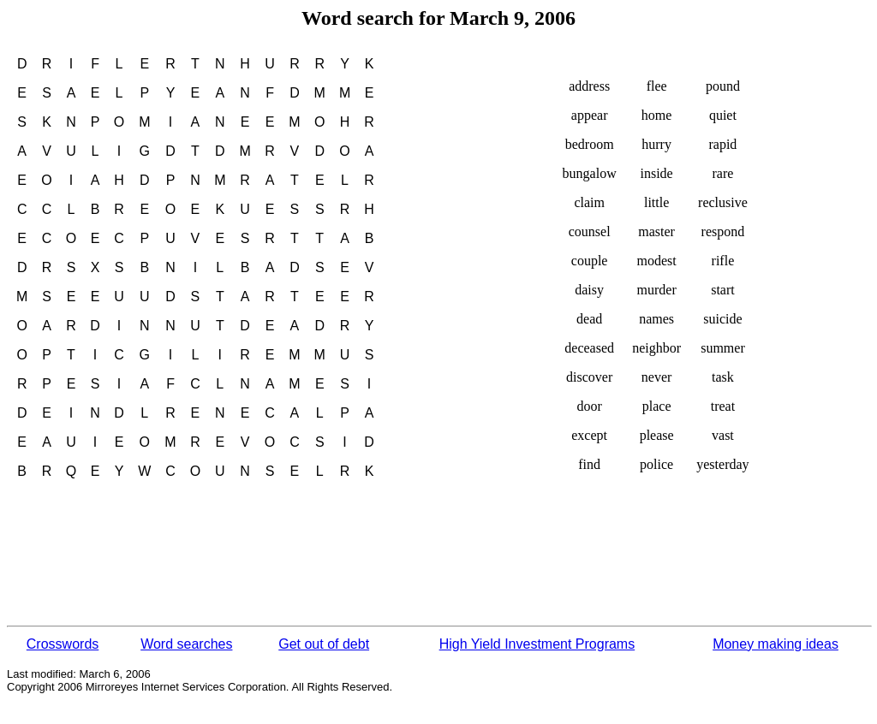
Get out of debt (323, 644)
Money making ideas (775, 644)
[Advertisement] (318, 557)
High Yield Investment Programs (537, 644)
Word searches (186, 644)
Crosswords (62, 644)
